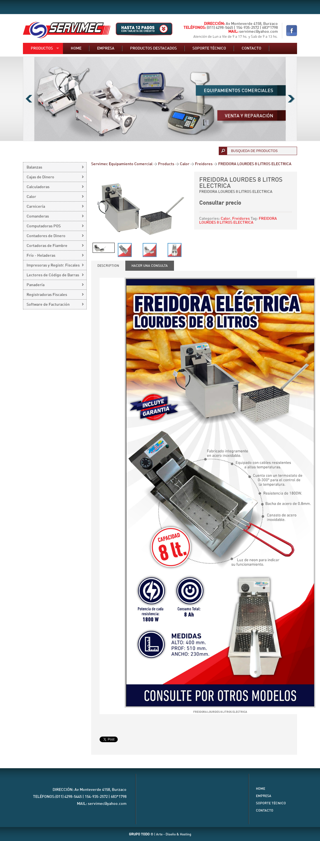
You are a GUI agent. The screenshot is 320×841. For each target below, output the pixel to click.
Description (108, 265)
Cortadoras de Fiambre (47, 246)
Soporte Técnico (271, 803)
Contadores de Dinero (46, 236)
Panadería (35, 285)
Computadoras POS (44, 226)
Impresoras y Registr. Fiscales (53, 265)
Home (76, 48)
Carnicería (36, 207)
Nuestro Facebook (291, 30)
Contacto (251, 48)
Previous (28, 99)
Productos (42, 48)
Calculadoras (38, 187)
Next (291, 99)
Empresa (105, 48)
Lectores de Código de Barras (53, 275)
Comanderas (38, 216)
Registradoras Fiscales (47, 295)
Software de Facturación (48, 305)
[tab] (108, 266)
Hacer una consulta (149, 265)
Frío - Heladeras (41, 256)
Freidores (241, 219)
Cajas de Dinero (40, 177)
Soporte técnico (209, 48)
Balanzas (34, 167)
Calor (225, 219)
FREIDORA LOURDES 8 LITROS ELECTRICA (238, 221)
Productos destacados (153, 48)
